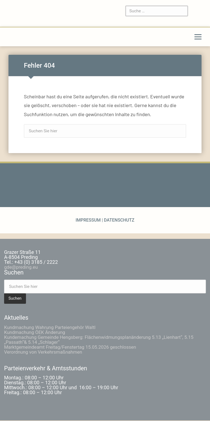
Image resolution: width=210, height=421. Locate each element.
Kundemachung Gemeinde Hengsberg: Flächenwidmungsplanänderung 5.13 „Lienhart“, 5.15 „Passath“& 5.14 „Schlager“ (104, 339)
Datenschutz (118, 220)
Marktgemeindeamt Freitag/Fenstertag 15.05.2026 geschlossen (74, 347)
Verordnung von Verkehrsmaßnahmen (45, 352)
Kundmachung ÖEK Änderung (36, 332)
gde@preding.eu (22, 267)
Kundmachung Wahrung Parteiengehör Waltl (52, 327)
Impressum (88, 220)
